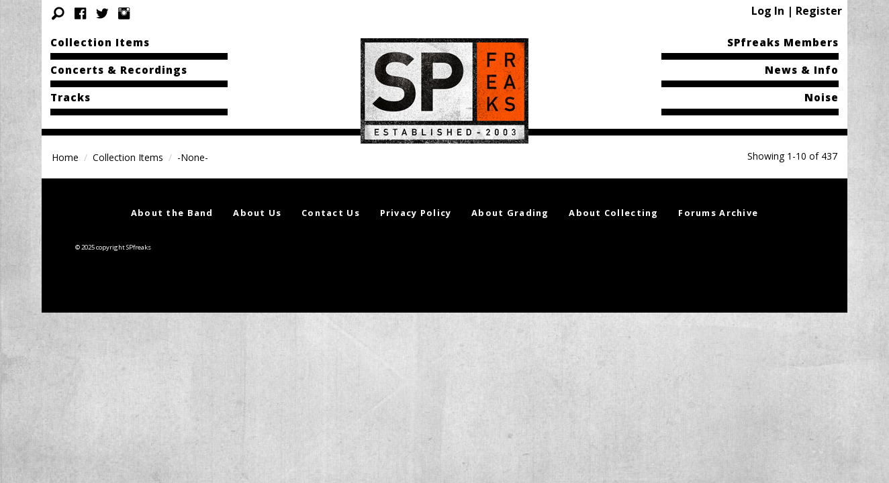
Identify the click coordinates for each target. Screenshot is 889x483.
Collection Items (100, 42)
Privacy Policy (416, 213)
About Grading (510, 213)
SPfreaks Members (783, 42)
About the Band (172, 213)
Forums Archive (718, 213)
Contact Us (330, 213)
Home (65, 157)
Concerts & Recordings (118, 69)
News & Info (802, 69)
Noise (821, 97)
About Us (257, 213)
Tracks (70, 97)
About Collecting (613, 213)
